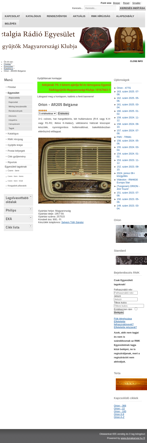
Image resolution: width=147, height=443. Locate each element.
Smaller (136, 3)
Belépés (10, 23)
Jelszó (117, 296)
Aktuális (79, 16)
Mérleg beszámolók (18, 106)
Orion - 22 (119, 408)
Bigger (116, 3)
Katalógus (33, 16)
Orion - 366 (120, 405)
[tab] (31, 196)
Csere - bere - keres (15, 176)
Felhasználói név (123, 289)
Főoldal (12, 87)
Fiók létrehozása (123, 318)
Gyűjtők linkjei (15, 145)
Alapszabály (125, 16)
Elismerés (12, 116)
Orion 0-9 (119, 414)
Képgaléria (13, 120)
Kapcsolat (12, 16)
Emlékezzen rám (123, 309)
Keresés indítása (132, 8)
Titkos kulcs (120, 302)
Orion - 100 (120, 411)
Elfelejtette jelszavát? (125, 327)
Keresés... (77, 8)
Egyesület (13, 92)
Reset (126, 3)
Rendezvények (57, 16)
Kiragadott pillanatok (17, 186)
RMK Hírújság (15, 139)
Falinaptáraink (14, 124)
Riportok (12, 162)
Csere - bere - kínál (15, 181)
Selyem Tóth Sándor (72, 222)
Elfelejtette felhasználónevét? (124, 323)
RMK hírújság (100, 16)
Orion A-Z (119, 417)
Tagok (11, 128)
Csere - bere (13, 170)
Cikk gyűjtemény (17, 156)
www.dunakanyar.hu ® (133, 438)
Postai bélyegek (16, 150)
